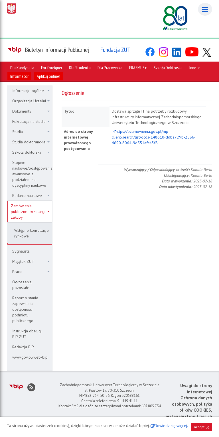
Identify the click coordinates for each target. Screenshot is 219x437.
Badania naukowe (31, 195)
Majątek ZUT (31, 261)
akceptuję (201, 427)
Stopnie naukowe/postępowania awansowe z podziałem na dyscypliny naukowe (32, 174)
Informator (19, 76)
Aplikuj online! (48, 76)
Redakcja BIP (23, 346)
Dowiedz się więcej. (171, 425)
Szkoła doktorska (31, 152)
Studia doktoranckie (31, 142)
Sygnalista (21, 251)
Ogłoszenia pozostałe (22, 284)
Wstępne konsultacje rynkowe (31, 233)
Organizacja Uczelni (31, 100)
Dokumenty (31, 111)
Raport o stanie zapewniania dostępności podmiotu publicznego (25, 309)
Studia (31, 131)
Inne (194, 67)
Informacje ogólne (31, 90)
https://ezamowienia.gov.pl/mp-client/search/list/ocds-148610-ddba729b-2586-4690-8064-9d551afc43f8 (154, 137)
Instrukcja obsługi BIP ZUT (27, 333)
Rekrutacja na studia (31, 121)
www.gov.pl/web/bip (30, 357)
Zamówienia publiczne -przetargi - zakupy (30, 211)
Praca (31, 271)
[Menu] (205, 9)
